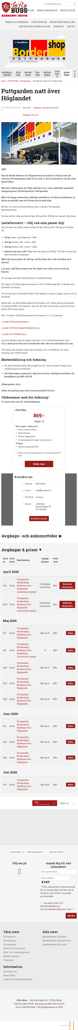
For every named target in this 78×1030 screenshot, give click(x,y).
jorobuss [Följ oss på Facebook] (39, 497)
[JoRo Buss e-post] (48, 1007)
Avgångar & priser (19, 549)
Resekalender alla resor (54, 944)
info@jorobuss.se (43, 490)
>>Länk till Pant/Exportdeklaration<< (20, 327)
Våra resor (11, 932)
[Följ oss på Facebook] (19, 870)
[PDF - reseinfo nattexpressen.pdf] (44, 803)
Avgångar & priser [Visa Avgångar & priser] (31, 115)
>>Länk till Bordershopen (14, 321)
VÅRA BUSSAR (39, 22)
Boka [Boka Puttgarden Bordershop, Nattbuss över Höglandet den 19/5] (70, 667)
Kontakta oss (10, 971)
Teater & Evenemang (14, 948)
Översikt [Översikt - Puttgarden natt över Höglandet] (27, 107)
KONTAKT (58, 26)
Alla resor (50, 932)
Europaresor (9, 936)
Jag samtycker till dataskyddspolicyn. (57, 906)
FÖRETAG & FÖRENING (16, 22)
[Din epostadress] (58, 871)
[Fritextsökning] (58, 4)
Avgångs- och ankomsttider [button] (29, 536)
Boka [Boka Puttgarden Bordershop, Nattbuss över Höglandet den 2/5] (70, 633)
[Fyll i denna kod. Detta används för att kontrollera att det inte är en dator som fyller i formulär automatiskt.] (55, 878)
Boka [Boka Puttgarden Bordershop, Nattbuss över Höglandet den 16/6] (70, 757)
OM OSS (71, 26)
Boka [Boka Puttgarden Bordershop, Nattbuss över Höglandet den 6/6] (70, 726)
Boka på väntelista (67, 585)
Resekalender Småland (54, 936)
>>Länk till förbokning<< (14, 334)
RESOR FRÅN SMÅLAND (62, 22)
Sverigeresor (10, 940)
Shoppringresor (11, 956)
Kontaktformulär (39, 518)
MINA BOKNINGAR (47, 10)
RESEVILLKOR (67, 10)
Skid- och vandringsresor (16, 952)
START (31, 10)
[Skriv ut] (67, 803)
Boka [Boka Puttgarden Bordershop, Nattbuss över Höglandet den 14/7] (70, 784)
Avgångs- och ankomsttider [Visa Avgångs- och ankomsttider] (46, 107)
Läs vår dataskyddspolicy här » (56, 909)
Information (12, 967)
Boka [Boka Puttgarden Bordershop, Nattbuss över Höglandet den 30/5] (70, 699)
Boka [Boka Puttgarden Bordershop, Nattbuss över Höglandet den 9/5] (70, 650)
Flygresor (8, 960)
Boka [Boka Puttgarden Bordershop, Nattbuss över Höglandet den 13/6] (70, 741)
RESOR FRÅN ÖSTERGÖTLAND (34, 26)
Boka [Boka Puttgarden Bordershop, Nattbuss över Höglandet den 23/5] (70, 683)
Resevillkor (9, 975)
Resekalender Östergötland (56, 940)
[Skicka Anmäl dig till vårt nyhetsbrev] (71, 916)
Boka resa (39, 463)
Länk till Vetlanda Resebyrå (17, 979)
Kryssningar (9, 944)
